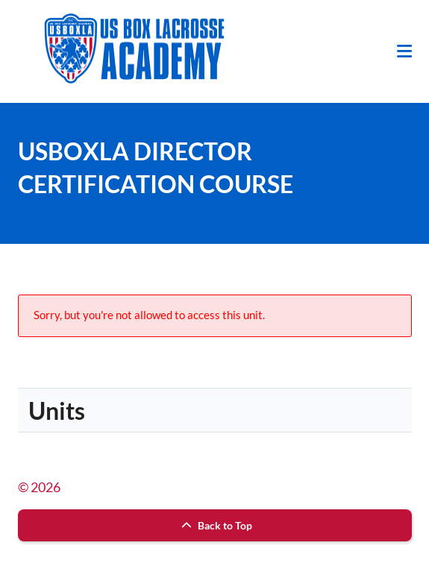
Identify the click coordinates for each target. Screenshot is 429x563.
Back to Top (215, 525)
